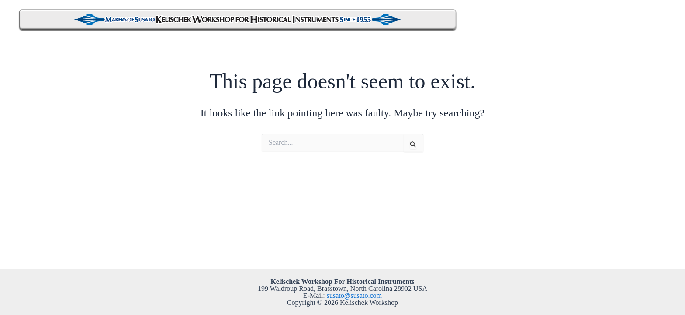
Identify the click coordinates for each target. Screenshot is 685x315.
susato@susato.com (354, 295)
